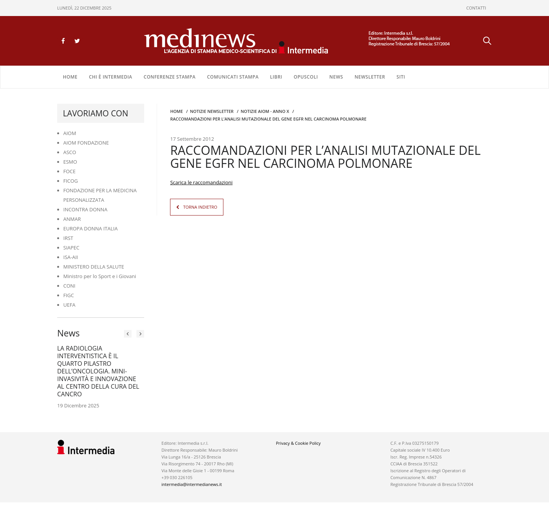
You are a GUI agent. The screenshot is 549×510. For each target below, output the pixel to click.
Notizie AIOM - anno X (265, 111)
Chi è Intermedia (110, 77)
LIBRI (276, 77)
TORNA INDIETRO (200, 207)
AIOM (69, 133)
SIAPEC (71, 247)
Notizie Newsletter (211, 111)
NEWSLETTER (370, 77)
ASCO (69, 152)
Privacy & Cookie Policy (298, 443)
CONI (69, 285)
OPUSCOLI (306, 77)
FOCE (69, 171)
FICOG (70, 180)
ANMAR (72, 219)
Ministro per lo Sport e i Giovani (99, 276)
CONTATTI (476, 8)
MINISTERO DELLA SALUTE (93, 266)
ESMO (70, 161)
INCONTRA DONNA (85, 209)
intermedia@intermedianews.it (192, 484)
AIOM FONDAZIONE (86, 142)
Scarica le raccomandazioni (201, 182)
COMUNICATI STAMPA (232, 77)
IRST (68, 238)
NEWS (336, 77)
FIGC (68, 295)
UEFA (69, 304)
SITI (400, 77)
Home (70, 77)
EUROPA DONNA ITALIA (90, 228)
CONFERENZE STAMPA (170, 77)
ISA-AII (70, 257)
